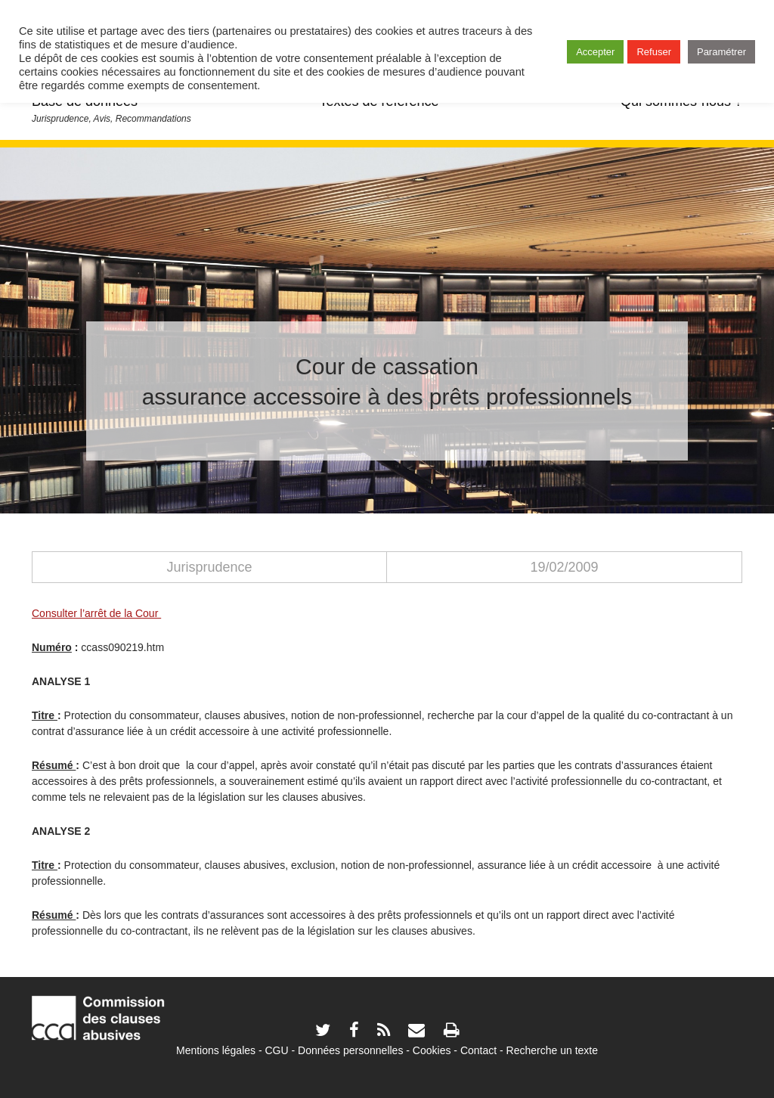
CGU (277, 1050)
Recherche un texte (552, 1050)
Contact (478, 1050)
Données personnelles (350, 1050)
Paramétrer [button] (721, 51)
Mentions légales (215, 1050)
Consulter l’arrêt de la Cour (96, 613)
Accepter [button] (595, 51)
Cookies (432, 1050)
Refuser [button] (653, 51)
